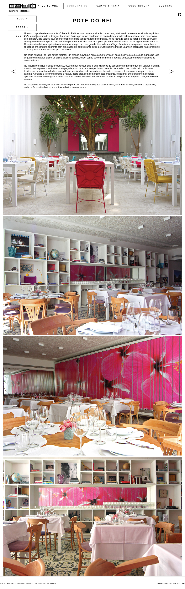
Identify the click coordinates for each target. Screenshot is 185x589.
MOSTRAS (165, 6)
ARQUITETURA (48, 6)
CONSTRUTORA (139, 6)
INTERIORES (20, 6)
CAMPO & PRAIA (108, 6)
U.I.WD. (182, 583)
